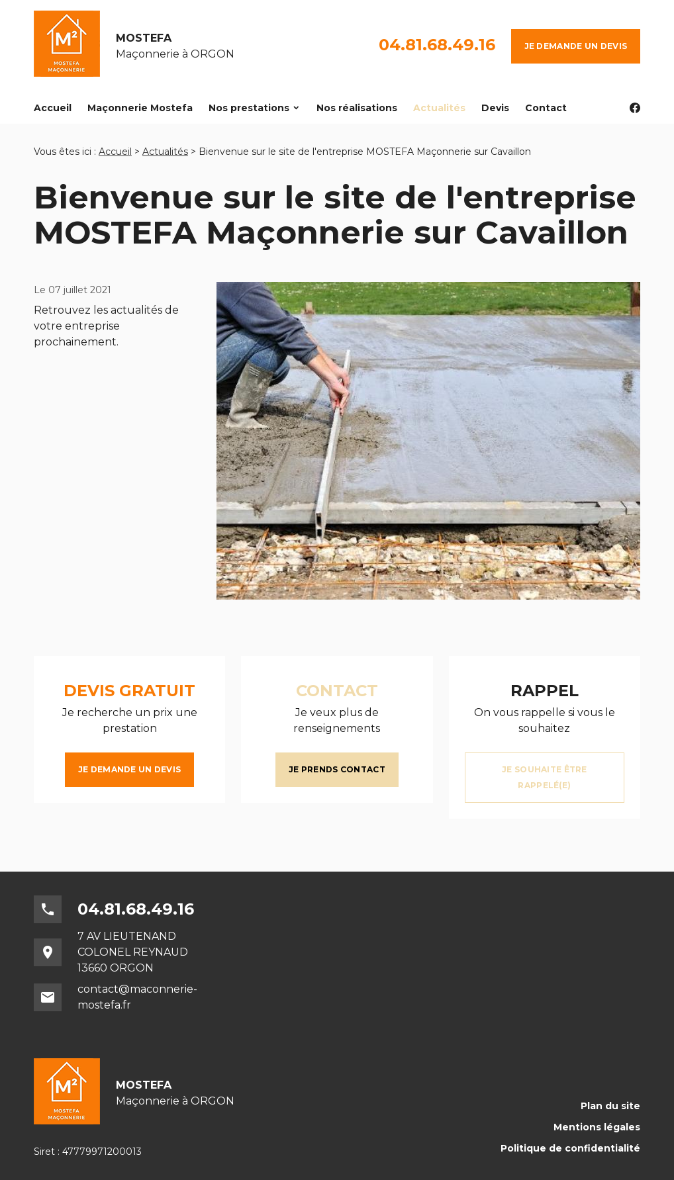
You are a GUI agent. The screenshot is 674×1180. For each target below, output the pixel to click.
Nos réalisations (356, 108)
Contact (546, 108)
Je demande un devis (575, 46)
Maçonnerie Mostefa (140, 108)
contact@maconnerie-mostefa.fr (137, 997)
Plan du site (610, 1106)
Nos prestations (249, 108)
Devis (495, 108)
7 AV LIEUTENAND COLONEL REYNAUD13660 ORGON (132, 952)
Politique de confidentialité (570, 1148)
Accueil (53, 108)
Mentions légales (597, 1127)
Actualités (439, 108)
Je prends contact (337, 769)
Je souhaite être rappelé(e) (544, 777)
